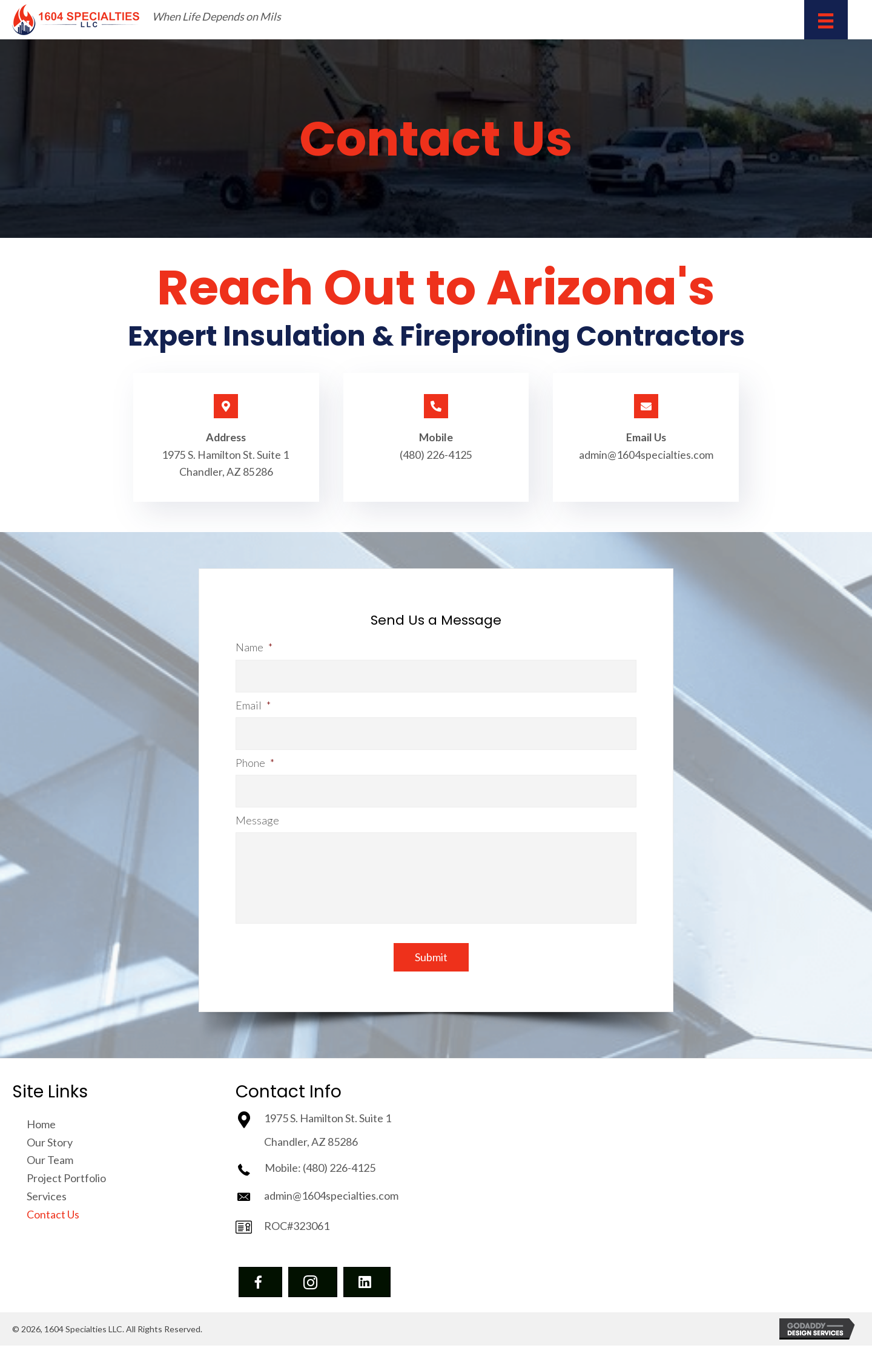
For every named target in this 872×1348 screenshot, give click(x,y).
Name (254, 648)
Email (253, 704)
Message (257, 817)
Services (47, 1198)
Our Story (50, 1144)
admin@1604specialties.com (646, 454)
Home (41, 1126)
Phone (255, 761)
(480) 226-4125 (436, 454)
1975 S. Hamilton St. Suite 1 (226, 454)
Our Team (50, 1162)
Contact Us (53, 1216)
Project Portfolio (66, 1180)
